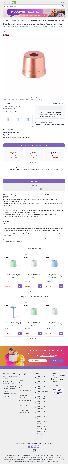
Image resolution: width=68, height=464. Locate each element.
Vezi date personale (50, 356)
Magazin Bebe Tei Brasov (41, 382)
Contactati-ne (7, 396)
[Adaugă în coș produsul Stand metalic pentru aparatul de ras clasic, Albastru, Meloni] (61, 286)
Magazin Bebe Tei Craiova (41, 387)
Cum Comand (7, 381)
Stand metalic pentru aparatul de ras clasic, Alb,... (34, 276)
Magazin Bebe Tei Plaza (41, 402)
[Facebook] (29, 446)
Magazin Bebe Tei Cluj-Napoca (41, 432)
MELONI (10, 130)
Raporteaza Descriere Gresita (14, 242)
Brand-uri (6, 391)
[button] (32, 97)
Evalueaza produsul (9, 108)
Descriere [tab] (34, 181)
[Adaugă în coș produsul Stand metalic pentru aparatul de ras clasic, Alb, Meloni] (40, 286)
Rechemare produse (9, 393)
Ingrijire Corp (15, 20)
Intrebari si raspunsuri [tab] (34, 189)
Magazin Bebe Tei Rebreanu (41, 407)
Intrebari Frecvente (9, 388)
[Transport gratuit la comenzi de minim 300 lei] (34, 13)
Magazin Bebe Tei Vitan (41, 417)
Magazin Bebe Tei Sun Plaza (41, 412)
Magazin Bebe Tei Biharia (41, 377)
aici (53, 116)
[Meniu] (4, 2)
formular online (24, 412)
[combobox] (34, 6)
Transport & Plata (8, 383)
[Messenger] (32, 446)
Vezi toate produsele (56, 103)
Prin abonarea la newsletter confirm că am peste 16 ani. (47, 354)
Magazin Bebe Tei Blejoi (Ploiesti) (41, 427)
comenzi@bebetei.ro (57, 386)
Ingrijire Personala (5, 20)
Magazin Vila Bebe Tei (41, 392)
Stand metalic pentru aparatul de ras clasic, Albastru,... (54, 276)
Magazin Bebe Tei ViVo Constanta (41, 422)
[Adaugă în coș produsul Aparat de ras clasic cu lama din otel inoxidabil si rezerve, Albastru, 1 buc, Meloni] (20, 333)
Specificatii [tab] (34, 185)
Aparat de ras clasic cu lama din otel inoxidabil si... (13, 324)
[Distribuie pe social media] (4, 31)
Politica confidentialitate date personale (25, 390)
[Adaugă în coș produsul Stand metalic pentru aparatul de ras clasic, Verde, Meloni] (20, 286)
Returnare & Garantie (9, 386)
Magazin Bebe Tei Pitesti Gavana (41, 397)
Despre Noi (22, 378)
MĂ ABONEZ (57, 361)
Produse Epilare (24, 20)
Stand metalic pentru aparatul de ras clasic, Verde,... (13, 276)
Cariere (21, 380)
